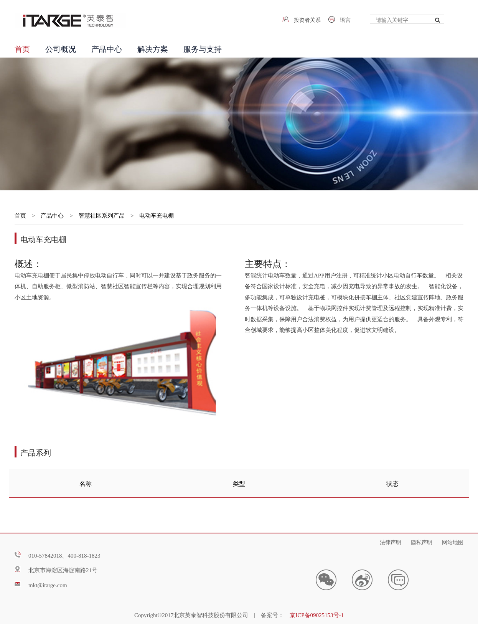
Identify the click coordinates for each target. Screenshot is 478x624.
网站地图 (452, 541)
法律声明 (390, 541)
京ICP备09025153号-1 (317, 614)
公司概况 (60, 48)
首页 (22, 48)
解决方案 (152, 48)
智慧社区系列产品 (102, 214)
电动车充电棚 (156, 214)
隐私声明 (421, 541)
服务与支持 (202, 48)
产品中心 (106, 48)
